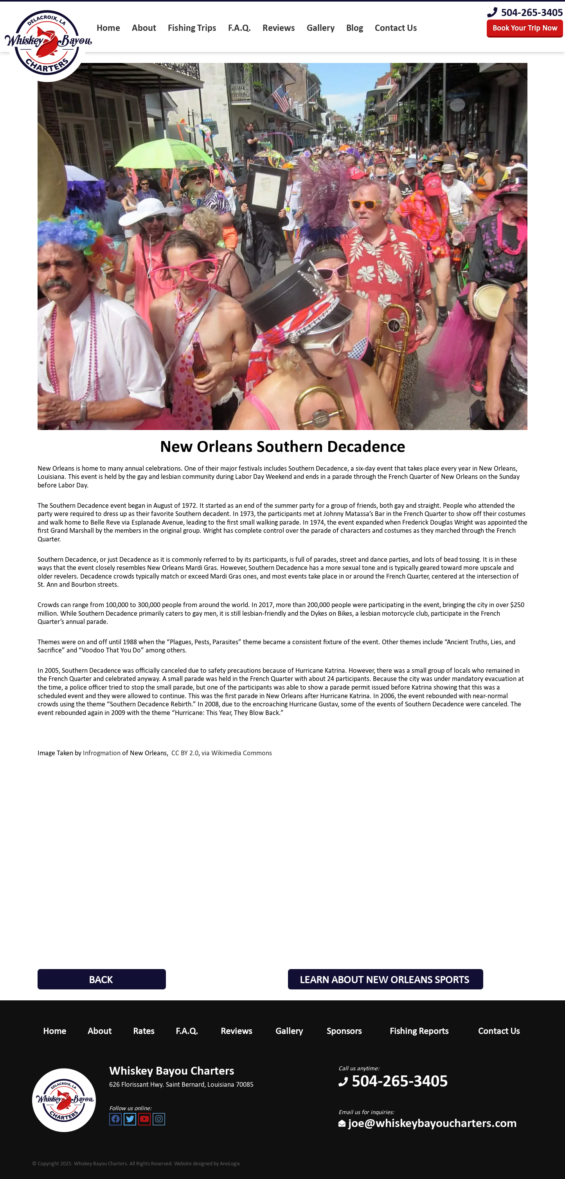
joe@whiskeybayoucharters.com (427, 1123)
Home (54, 1030)
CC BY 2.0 (184, 753)
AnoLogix (230, 1163)
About (100, 1030)
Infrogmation (102, 753)
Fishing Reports (419, 1030)
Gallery (289, 1030)
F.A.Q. (187, 1030)
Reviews (236, 1030)
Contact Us (499, 1030)
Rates (143, 1030)
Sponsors (344, 1030)
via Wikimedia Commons (237, 753)
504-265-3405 (525, 12)
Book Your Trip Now (525, 27)
